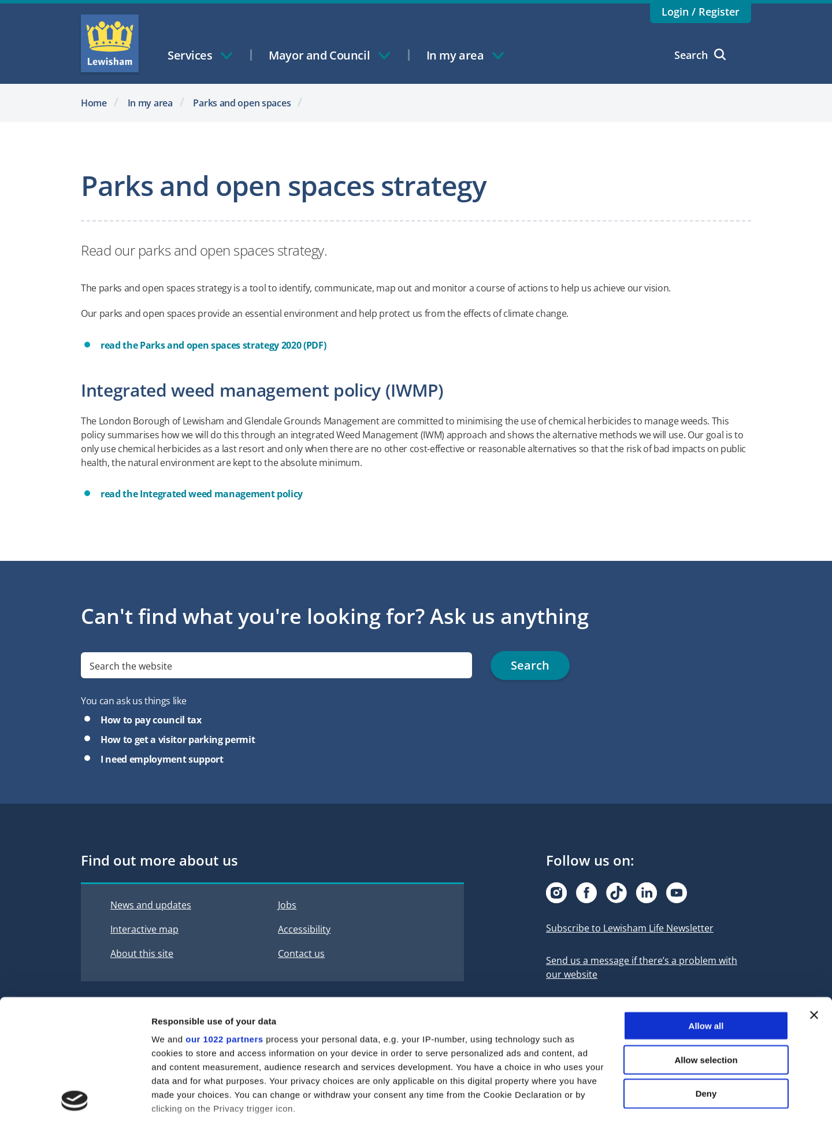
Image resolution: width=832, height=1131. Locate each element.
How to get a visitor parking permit (178, 739)
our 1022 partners (224, 966)
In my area (150, 103)
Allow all (706, 953)
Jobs (287, 905)
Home (94, 103)
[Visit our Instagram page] (556, 892)
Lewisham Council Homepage (110, 43)
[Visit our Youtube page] (676, 892)
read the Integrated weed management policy (202, 493)
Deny (706, 1020)
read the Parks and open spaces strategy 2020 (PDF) (213, 345)
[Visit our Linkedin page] (646, 892)
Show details (606, 1108)
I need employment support (162, 759)
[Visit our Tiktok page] (616, 892)
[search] (276, 665)
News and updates (150, 905)
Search (700, 55)
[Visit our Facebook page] (586, 892)
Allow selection (705, 986)
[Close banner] (814, 942)
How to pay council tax (151, 720)
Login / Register (701, 12)
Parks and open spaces (242, 103)
